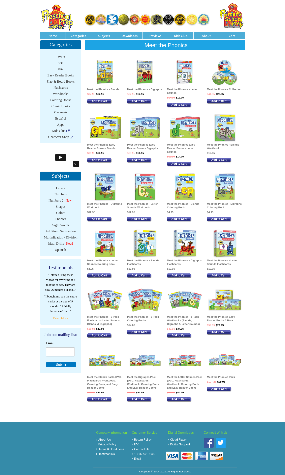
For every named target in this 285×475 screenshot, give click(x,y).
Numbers (60, 193)
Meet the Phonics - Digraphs (144, 88)
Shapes (60, 205)
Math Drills (56, 242)
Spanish (60, 248)
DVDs (60, 56)
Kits (60, 68)
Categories (78, 35)
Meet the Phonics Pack (221, 375)
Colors (60, 211)
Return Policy (142, 438)
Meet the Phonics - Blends (103, 88)
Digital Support (180, 443)
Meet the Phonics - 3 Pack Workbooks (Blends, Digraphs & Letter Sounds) (183, 319)
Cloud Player (178, 438)
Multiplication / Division (60, 236)
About (206, 35)
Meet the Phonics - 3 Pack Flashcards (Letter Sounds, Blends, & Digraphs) (104, 319)
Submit (61, 363)
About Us (104, 438)
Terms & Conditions (111, 448)
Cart (232, 35)
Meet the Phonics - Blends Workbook (223, 145)
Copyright (144, 470)
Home (52, 35)
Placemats (61, 111)
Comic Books (60, 105)
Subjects (104, 35)
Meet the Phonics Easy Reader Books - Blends (101, 145)
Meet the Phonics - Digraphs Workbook (104, 204)
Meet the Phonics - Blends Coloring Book (183, 204)
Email (137, 458)
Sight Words (60, 224)
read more (61, 317)
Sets (60, 62)
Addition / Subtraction (61, 230)
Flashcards (60, 86)
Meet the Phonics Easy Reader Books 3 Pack (221, 317)
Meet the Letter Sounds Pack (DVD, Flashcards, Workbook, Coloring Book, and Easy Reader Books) (184, 381)
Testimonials (106, 453)
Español (60, 117)
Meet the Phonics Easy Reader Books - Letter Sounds (181, 147)
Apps (60, 123)
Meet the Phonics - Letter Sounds (182, 90)
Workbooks (60, 93)
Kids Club (180, 35)
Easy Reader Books (60, 74)
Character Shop (58, 136)
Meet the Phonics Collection (224, 88)
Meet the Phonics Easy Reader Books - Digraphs (142, 145)
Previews (155, 35)
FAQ (137, 443)
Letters (60, 187)
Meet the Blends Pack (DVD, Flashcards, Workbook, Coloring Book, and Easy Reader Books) (104, 381)
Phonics (60, 218)
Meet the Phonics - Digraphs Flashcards (184, 261)
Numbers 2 (55, 199)
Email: (50, 342)
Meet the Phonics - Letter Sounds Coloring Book (102, 261)
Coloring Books (60, 99)
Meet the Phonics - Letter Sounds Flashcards (222, 261)
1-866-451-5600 (144, 453)
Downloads (130, 35)
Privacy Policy (107, 443)
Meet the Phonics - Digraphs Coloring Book (224, 204)
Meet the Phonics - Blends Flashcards (143, 261)
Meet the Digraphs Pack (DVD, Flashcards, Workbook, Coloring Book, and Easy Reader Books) (143, 381)
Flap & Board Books (61, 80)
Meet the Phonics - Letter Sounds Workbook (142, 204)
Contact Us (141, 448)
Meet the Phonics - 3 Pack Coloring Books (143, 317)
